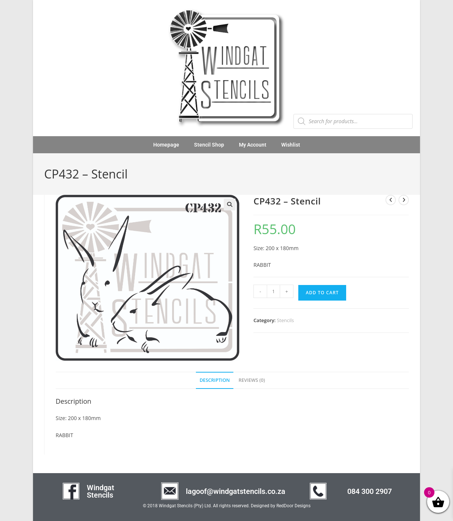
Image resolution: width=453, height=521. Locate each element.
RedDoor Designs (293, 505)
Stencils (285, 320)
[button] (230, 204)
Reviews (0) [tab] (252, 380)
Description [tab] (215, 380)
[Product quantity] (273, 291)
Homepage (166, 145)
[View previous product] (390, 200)
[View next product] (403, 200)
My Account (252, 145)
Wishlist (290, 145)
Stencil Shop (209, 145)
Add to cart (322, 292)
